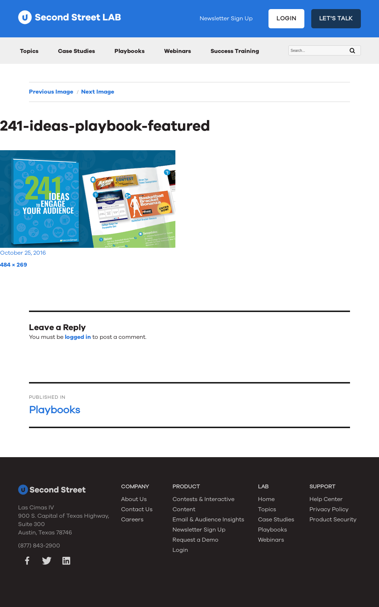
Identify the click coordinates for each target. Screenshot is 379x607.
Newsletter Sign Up (226, 18)
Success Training (235, 51)
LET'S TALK (336, 18)
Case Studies (76, 51)
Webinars (177, 51)
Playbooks (129, 51)
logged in (78, 337)
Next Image (97, 92)
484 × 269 (13, 265)
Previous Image (51, 92)
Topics (29, 51)
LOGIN (286, 18)
